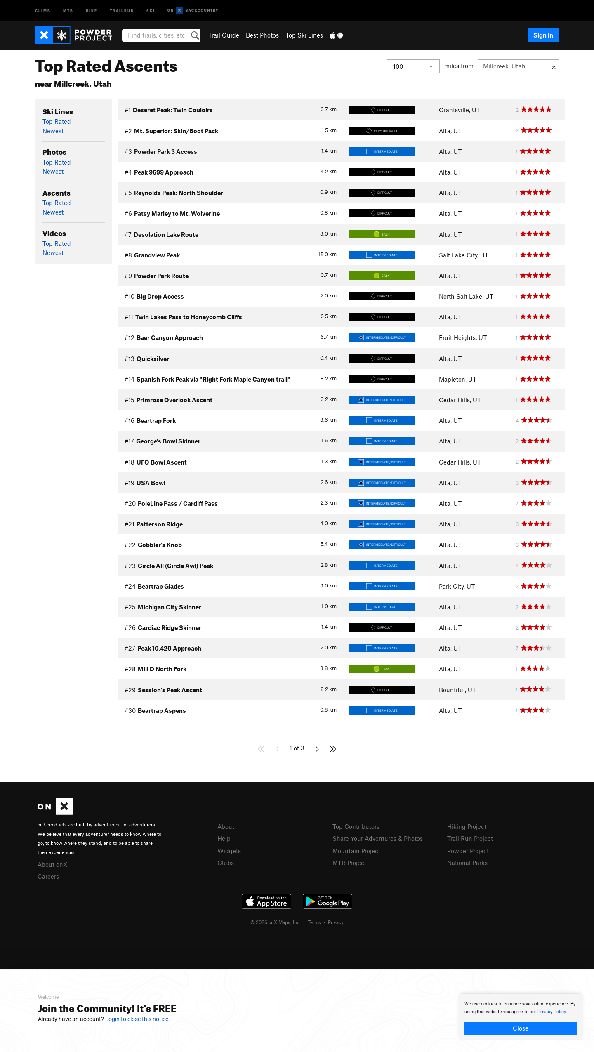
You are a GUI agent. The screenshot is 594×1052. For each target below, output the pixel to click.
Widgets (229, 850)
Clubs (225, 862)
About (225, 826)
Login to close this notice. (137, 1019)
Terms (314, 922)
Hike (91, 10)
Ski (150, 10)
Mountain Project (356, 850)
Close (520, 1028)
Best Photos (262, 35)
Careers (48, 876)
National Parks (467, 862)
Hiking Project (466, 826)
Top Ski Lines (304, 35)
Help (224, 838)
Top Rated (56, 121)
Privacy (336, 922)
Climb (43, 10)
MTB (68, 10)
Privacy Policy (551, 1011)
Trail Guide (223, 35)
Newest (53, 130)
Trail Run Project (470, 838)
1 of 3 (297, 748)
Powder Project (468, 850)
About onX (52, 864)
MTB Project (349, 862)
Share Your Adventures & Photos (377, 838)
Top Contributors (356, 826)
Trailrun (122, 10)
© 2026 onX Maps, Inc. (275, 922)
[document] (520, 1017)
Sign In (543, 35)
